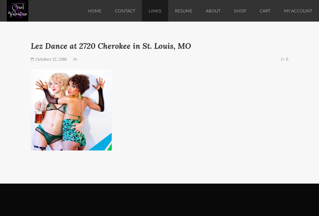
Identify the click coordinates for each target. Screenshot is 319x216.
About (213, 10)
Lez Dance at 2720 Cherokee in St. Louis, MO (111, 46)
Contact (125, 10)
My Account (298, 10)
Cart (265, 10)
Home (94, 10)
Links (155, 10)
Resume (183, 10)
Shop (240, 10)
